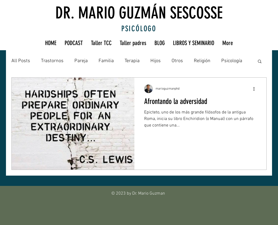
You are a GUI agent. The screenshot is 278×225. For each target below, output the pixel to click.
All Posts (20, 61)
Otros (177, 61)
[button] (259, 62)
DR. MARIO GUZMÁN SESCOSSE (139, 13)
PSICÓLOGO (138, 28)
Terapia (132, 61)
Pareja (81, 61)
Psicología (231, 61)
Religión (202, 61)
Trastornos (52, 61)
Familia (106, 61)
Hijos (155, 61)
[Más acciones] (255, 88)
